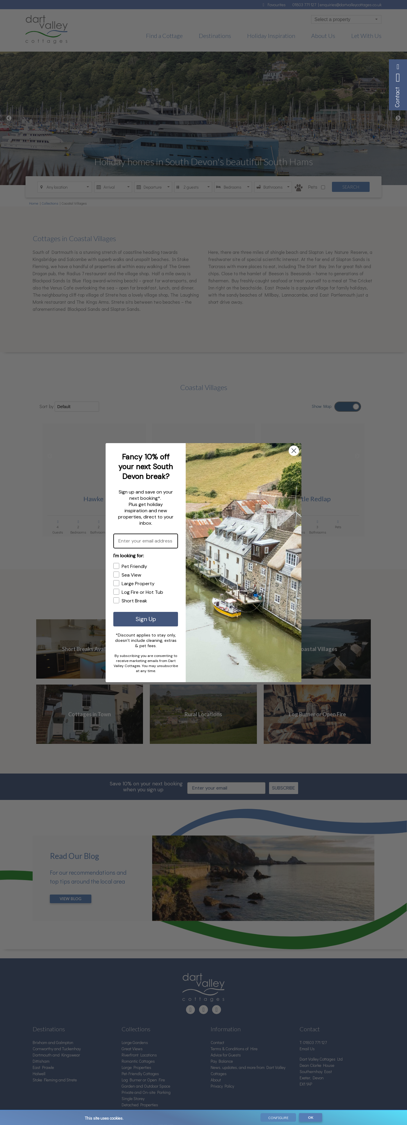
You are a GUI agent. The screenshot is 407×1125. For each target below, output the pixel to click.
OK (310, 1117)
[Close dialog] (294, 450)
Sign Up (146, 619)
